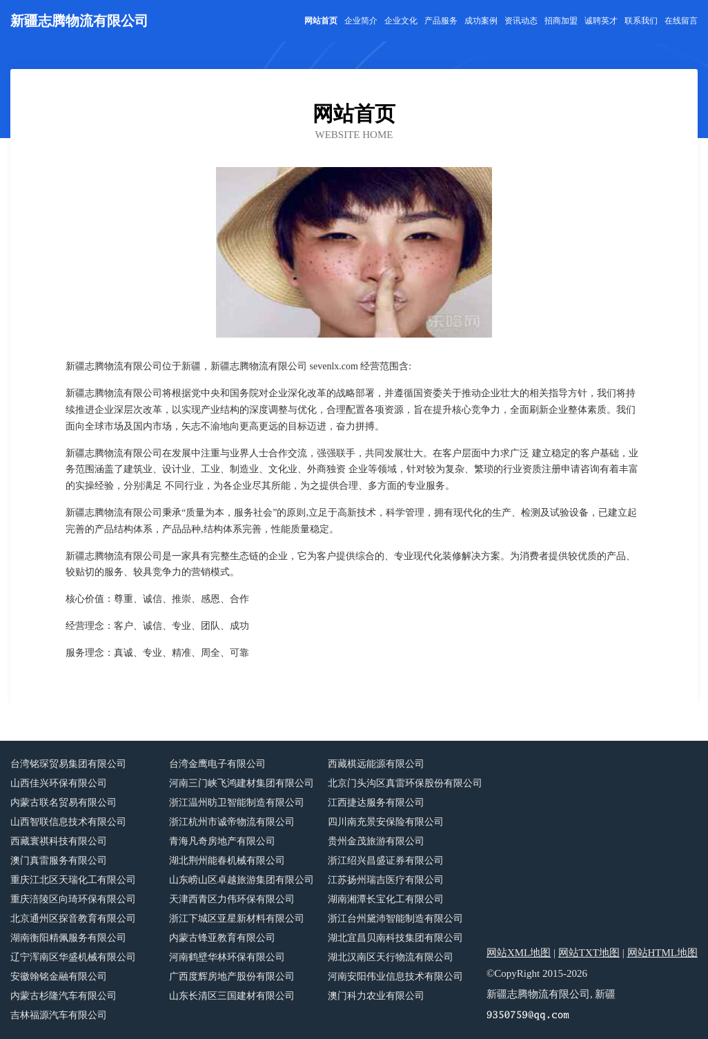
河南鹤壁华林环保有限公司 (227, 957)
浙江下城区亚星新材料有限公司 (236, 918)
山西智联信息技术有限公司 (68, 822)
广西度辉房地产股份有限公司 (232, 976)
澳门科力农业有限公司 (376, 996)
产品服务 (441, 21)
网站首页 (320, 21)
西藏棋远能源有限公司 (376, 764)
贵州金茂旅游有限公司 (376, 841)
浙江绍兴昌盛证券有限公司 (386, 860)
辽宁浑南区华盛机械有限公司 (73, 957)
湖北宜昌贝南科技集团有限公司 (395, 938)
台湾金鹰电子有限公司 (217, 764)
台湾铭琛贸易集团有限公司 (68, 764)
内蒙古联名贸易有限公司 (63, 802)
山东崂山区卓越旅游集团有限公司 (241, 880)
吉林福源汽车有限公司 (58, 1015)
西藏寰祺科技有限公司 (58, 841)
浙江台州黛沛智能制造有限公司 (395, 918)
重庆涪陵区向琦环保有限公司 (73, 899)
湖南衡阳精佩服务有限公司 (68, 938)
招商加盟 (561, 21)
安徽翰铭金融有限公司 (58, 976)
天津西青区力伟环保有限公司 (232, 899)
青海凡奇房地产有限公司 (222, 841)
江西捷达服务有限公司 (376, 802)
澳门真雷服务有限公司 (58, 860)
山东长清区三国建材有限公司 (232, 996)
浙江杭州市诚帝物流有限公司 (232, 822)
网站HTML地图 (662, 952)
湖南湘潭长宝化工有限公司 (386, 899)
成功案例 (481, 21)
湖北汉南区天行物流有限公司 (390, 957)
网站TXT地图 (589, 952)
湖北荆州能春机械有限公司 (227, 860)
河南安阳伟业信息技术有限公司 (395, 976)
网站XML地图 (518, 952)
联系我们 (641, 21)
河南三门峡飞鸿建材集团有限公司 (241, 783)
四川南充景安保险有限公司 (386, 822)
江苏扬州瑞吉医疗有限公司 (386, 880)
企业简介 (360, 21)
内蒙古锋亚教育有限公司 (222, 938)
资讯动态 (521, 21)
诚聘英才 (601, 21)
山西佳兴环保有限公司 (58, 783)
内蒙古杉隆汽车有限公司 (63, 996)
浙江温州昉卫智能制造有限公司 (236, 802)
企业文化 (400, 21)
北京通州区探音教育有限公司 (73, 918)
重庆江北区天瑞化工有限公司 (73, 880)
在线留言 (681, 21)
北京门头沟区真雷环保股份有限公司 (405, 783)
